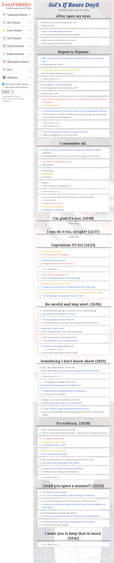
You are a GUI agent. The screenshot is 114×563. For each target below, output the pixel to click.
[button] (16, 15)
